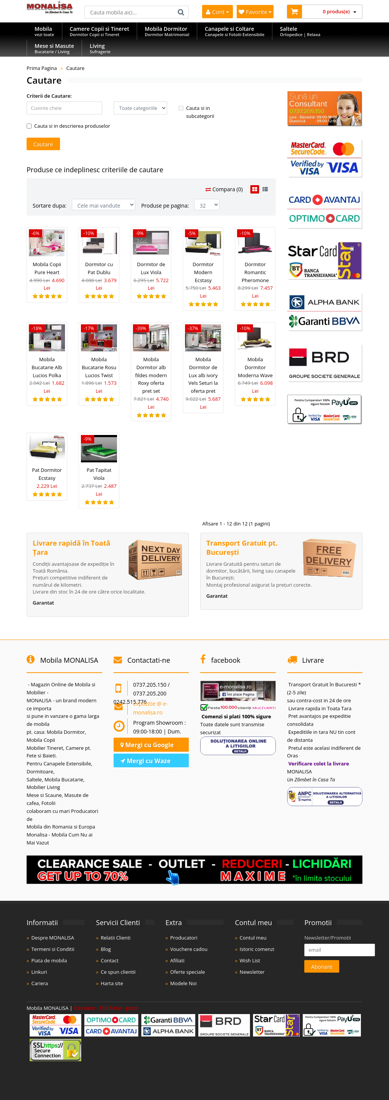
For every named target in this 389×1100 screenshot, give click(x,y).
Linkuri (39, 971)
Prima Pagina (42, 68)
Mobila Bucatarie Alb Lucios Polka (47, 367)
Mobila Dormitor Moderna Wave (255, 367)
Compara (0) (224, 189)
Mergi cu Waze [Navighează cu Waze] (145, 761)
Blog (106, 949)
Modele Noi (183, 983)
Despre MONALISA (52, 937)
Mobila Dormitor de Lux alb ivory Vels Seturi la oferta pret (203, 375)
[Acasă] (50, 11)
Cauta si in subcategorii (196, 112)
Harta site (112, 983)
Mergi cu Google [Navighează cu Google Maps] (147, 745)
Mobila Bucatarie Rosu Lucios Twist (99, 367)
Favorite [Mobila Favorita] (255, 12)
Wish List (250, 960)
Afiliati (177, 960)
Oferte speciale (187, 971)
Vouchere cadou (188, 949)
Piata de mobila (49, 960)
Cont (217, 12)
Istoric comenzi (257, 949)
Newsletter (252, 971)
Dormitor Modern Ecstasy (203, 272)
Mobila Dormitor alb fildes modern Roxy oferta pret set (151, 375)
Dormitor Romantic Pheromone (255, 272)
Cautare (75, 68)
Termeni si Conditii (52, 949)
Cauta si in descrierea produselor (68, 125)
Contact (110, 960)
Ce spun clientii (118, 971)
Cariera (39, 983)
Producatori (183, 937)
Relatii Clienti (115, 937)
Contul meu (253, 937)
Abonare (321, 966)
